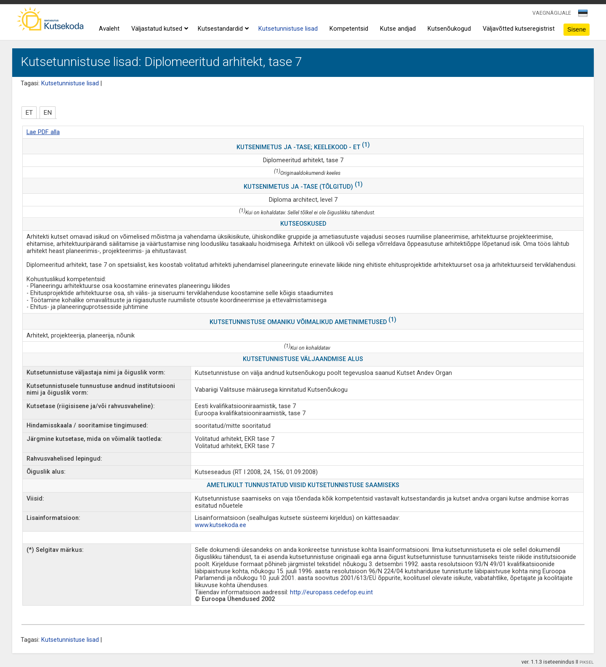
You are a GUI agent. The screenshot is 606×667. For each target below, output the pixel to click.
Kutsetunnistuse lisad (288, 28)
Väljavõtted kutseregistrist (519, 28)
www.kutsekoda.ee (220, 525)
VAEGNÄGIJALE (551, 13)
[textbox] (581, 15)
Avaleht (109, 28)
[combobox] (583, 15)
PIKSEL (586, 662)
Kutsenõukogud (449, 28)
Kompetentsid (349, 28)
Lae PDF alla (43, 132)
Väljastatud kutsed (158, 29)
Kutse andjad (398, 28)
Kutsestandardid (222, 29)
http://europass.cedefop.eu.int (331, 592)
